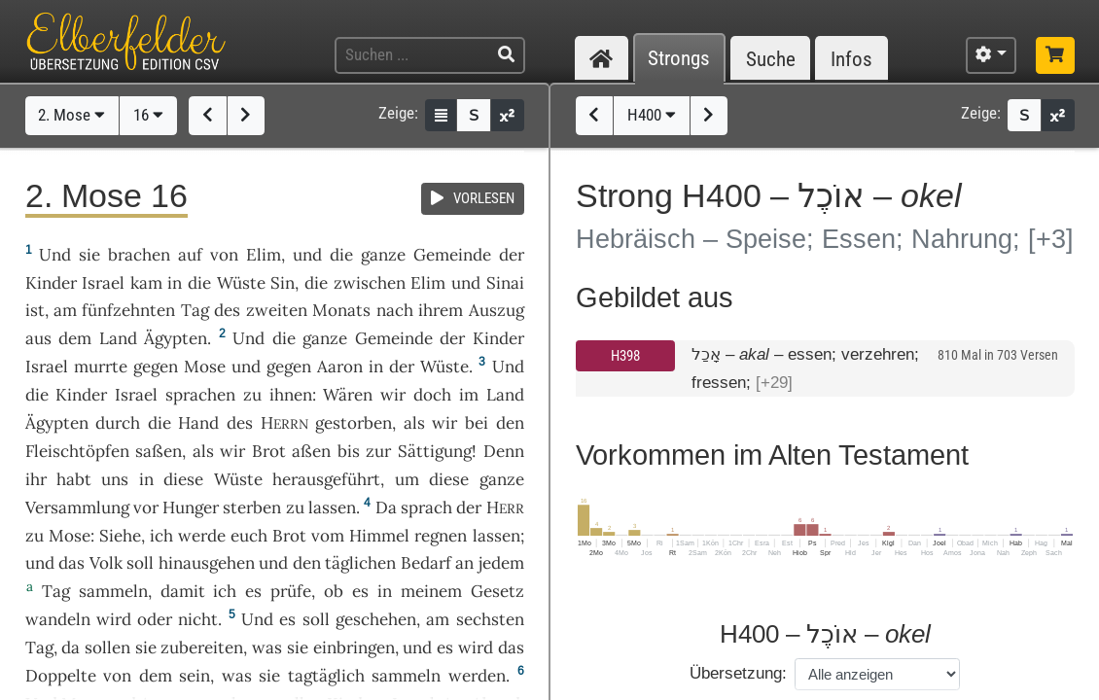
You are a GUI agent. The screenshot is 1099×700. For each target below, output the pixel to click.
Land (118, 338)
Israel (103, 283)
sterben (252, 507)
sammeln (113, 591)
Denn (503, 451)
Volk (106, 563)
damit (182, 591)
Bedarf (426, 563)
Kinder (51, 283)
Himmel (379, 535)
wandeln (57, 619)
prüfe (290, 591)
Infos (851, 59)
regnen (440, 535)
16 (148, 114)
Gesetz (497, 591)
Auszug (496, 310)
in (174, 283)
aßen (311, 451)
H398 (625, 356)
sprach (426, 507)
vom (327, 535)
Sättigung (435, 451)
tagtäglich (326, 675)
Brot (269, 451)
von (117, 675)
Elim (263, 254)
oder (154, 619)
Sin (282, 283)
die (316, 283)
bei (476, 423)
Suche (771, 59)
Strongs (679, 59)
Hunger (190, 507)
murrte (100, 366)
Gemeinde (452, 254)
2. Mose (71, 114)
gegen (155, 366)
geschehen (376, 619)
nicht (198, 619)
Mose (205, 366)
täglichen (360, 563)
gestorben (353, 423)
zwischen (370, 283)
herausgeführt (326, 479)
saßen (158, 451)
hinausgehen (207, 563)
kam (146, 283)
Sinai (505, 283)
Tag (195, 310)
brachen (139, 254)
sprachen (200, 394)
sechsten (490, 619)
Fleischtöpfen (77, 451)
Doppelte (60, 675)
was (267, 647)
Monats (341, 310)
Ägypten (175, 338)
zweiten (276, 310)
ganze (383, 254)
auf (190, 254)
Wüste (241, 283)
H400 (651, 114)
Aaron (340, 366)
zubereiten (201, 647)
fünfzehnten (128, 310)
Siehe (120, 535)
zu (252, 394)
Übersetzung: (738, 673)
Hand (198, 423)
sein (194, 675)
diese (183, 479)
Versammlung (77, 507)
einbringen (354, 647)
